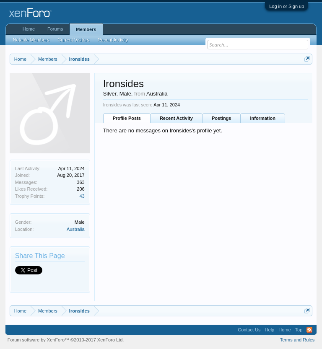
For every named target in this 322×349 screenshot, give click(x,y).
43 (81, 196)
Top (299, 329)
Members (86, 29)
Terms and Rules (297, 339)
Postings (221, 118)
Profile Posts (127, 118)
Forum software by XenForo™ (66, 339)
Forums (55, 28)
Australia (76, 229)
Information (262, 118)
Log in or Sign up (286, 6)
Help (270, 329)
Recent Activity (176, 118)
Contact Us (249, 329)
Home (29, 28)
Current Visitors (74, 39)
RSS (309, 330)
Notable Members (31, 39)
